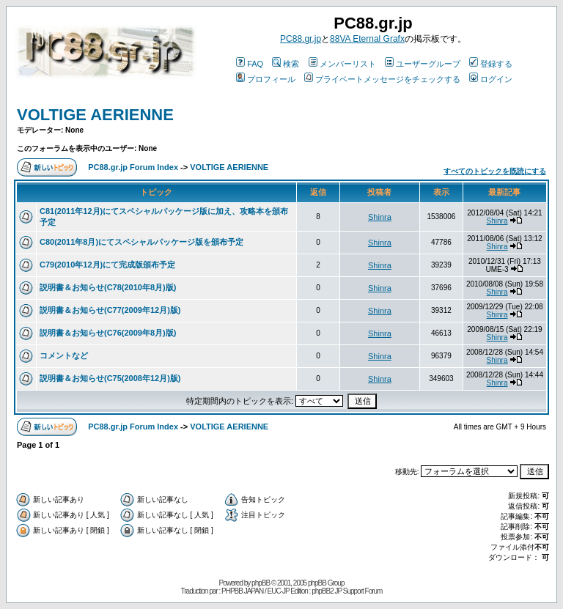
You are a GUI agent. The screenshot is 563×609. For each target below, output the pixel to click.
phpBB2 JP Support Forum (347, 591)
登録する (490, 63)
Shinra (379, 217)
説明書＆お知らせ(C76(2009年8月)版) (108, 332)
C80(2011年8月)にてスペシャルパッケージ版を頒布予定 (141, 241)
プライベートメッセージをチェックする (382, 79)
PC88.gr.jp (300, 39)
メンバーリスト (342, 63)
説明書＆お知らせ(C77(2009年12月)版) (110, 310)
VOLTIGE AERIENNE (95, 115)
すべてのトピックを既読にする (495, 171)
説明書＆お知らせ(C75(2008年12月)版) (110, 378)
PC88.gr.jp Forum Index (133, 167)
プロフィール (265, 79)
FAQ (249, 63)
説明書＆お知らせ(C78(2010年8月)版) (108, 287)
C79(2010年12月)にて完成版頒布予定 (107, 264)
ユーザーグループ (422, 63)
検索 (285, 63)
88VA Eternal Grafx (367, 39)
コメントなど (64, 355)
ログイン (490, 79)
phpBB (260, 583)
